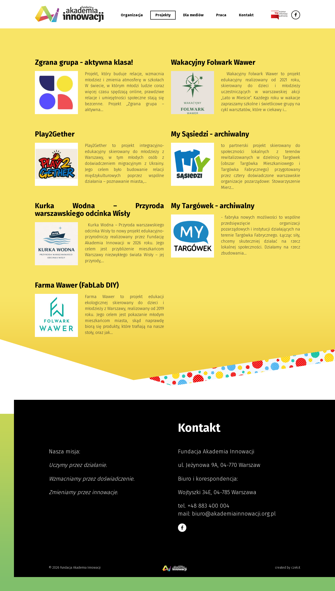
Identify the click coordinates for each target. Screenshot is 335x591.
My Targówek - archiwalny (213, 206)
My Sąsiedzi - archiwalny (210, 134)
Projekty (163, 15)
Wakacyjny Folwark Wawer (213, 62)
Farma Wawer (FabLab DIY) (77, 285)
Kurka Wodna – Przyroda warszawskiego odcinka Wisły (99, 210)
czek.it (295, 568)
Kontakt (246, 15)
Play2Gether (54, 134)
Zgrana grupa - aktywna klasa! (84, 62)
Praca (221, 15)
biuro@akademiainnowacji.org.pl (234, 513)
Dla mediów (193, 15)
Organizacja (132, 15)
